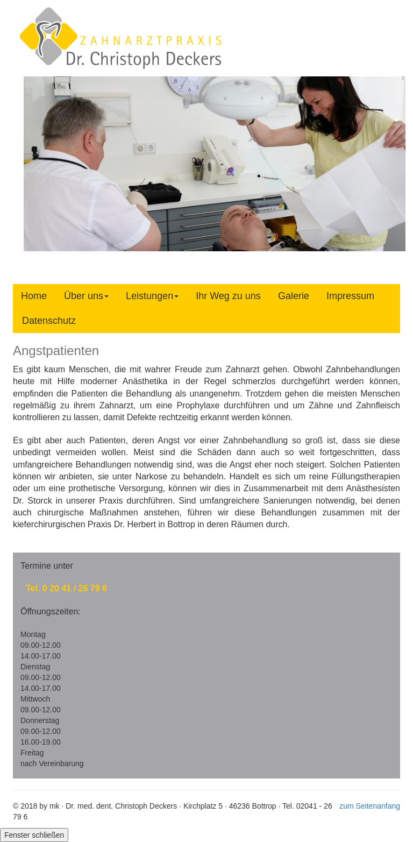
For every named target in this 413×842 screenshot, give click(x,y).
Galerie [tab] (293, 296)
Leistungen (152, 296)
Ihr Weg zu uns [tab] (228, 296)
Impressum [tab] (350, 296)
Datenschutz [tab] (49, 320)
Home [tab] (34, 296)
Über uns (86, 296)
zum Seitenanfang (369, 806)
